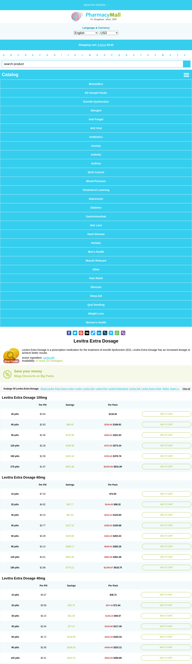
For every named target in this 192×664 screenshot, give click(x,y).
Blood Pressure (96, 181)
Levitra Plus (101, 388)
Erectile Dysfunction (96, 101)
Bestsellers (96, 83)
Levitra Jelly (89, 388)
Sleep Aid (96, 295)
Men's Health (96, 251)
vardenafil (48, 357)
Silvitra (165, 388)
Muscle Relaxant (96, 260)
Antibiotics (96, 136)
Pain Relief (96, 278)
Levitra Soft (134, 388)
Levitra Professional (118, 388)
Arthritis (96, 154)
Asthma (96, 163)
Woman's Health (96, 322)
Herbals (96, 242)
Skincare (96, 287)
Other (95, 269)
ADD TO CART (166, 414)
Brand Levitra (47, 388)
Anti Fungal (96, 119)
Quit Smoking (96, 304)
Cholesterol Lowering (95, 189)
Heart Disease (96, 234)
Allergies (95, 110)
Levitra (78, 388)
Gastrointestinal (96, 216)
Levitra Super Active (151, 388)
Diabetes (96, 207)
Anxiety (96, 145)
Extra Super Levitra (64, 388)
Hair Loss (96, 225)
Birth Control (96, 172)
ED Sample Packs (96, 92)
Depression (96, 198)
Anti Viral (96, 128)
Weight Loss (96, 313)
